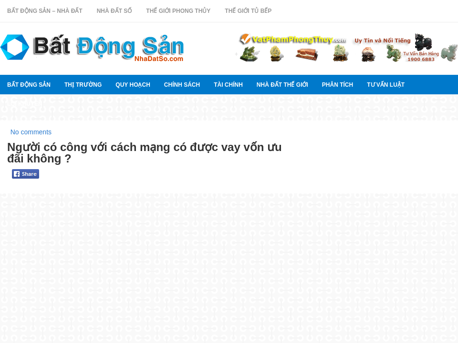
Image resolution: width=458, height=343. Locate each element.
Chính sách (182, 84)
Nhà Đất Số (114, 11)
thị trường (83, 84)
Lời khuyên (24, 104)
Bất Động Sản (29, 84)
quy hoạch (132, 84)
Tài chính (228, 84)
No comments (31, 132)
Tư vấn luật (386, 84)
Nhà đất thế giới (282, 84)
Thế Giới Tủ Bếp (248, 11)
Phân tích (337, 84)
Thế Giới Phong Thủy (178, 11)
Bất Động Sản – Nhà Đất (45, 11)
